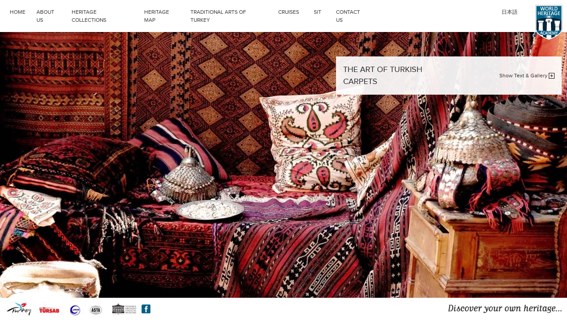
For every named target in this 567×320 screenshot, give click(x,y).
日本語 (510, 12)
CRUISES (293, 11)
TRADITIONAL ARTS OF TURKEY (231, 15)
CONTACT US (348, 16)
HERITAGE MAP (156, 16)
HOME (17, 12)
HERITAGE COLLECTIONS (106, 15)
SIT (323, 11)
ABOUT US (45, 16)
